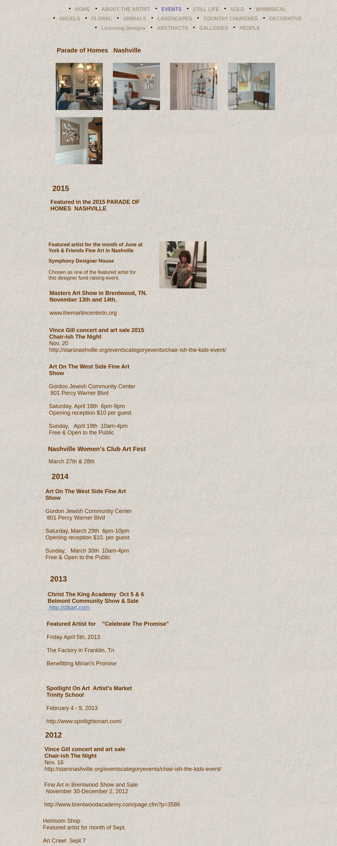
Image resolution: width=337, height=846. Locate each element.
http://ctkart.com (69, 607)
